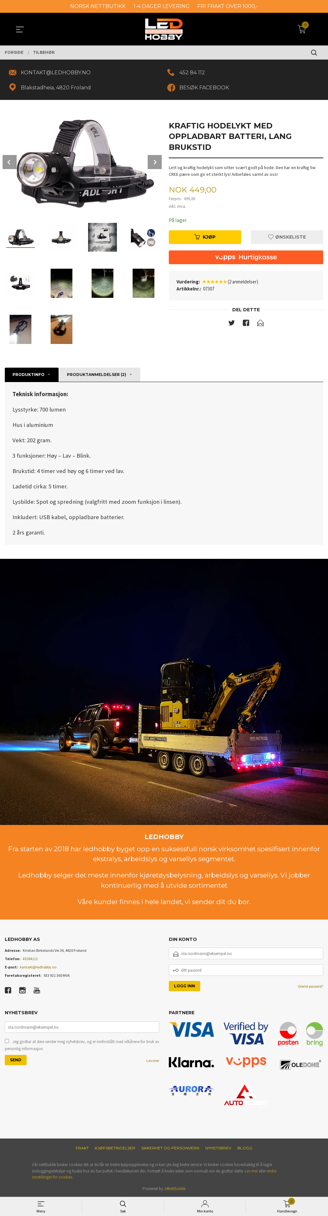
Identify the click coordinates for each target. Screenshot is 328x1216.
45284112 (30, 958)
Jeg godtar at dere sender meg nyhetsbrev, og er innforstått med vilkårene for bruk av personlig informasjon (82, 1045)
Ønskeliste (287, 237)
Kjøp (205, 237)
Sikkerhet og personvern (170, 1148)
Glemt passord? (310, 986)
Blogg (244, 1148)
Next (155, 162)
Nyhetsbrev (218, 1148)
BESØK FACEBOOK (204, 88)
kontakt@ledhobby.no (38, 967)
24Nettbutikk (174, 1188)
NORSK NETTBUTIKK (98, 6)
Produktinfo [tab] (28, 374)
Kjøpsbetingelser (115, 1148)
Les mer (152, 1060)
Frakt (82, 1148)
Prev (10, 162)
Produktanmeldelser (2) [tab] (96, 374)
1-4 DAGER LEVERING (162, 6)
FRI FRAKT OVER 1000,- (227, 6)
